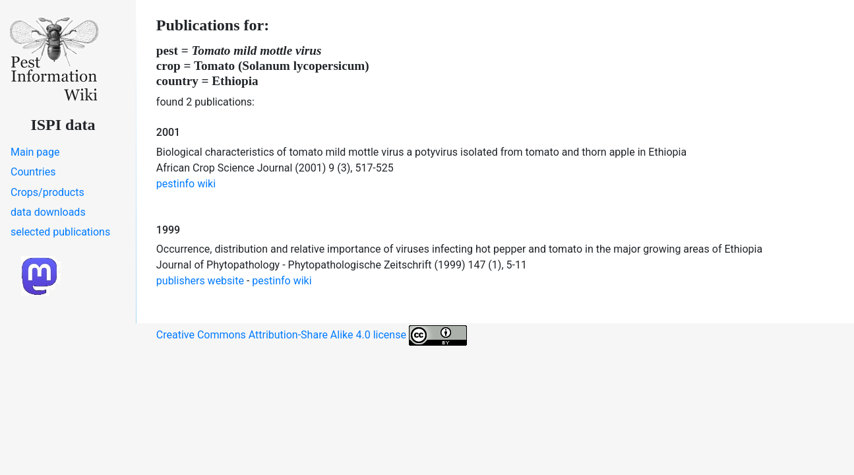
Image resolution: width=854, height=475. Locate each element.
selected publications (60, 232)
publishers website (200, 280)
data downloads (48, 212)
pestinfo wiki (186, 183)
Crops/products (47, 192)
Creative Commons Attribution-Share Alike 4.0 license (311, 335)
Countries (33, 172)
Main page (35, 152)
